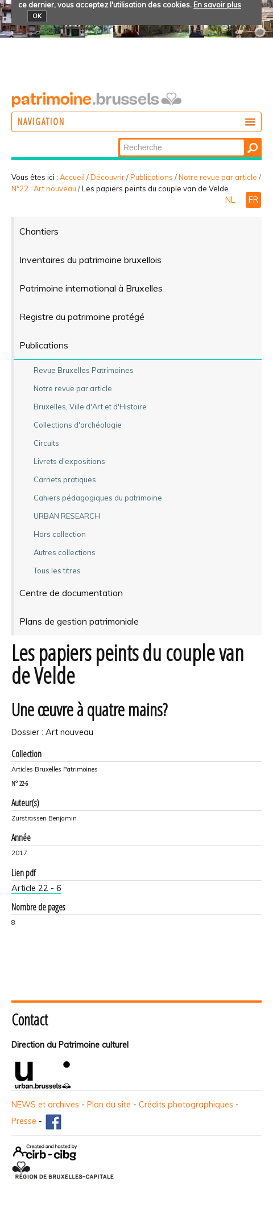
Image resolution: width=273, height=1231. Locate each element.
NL (231, 200)
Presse (23, 1121)
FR (253, 200)
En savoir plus (217, 4)
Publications (151, 177)
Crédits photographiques (186, 1104)
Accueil (72, 177)
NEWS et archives (45, 1104)
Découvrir (107, 177)
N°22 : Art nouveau (43, 188)
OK (37, 16)
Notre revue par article (218, 177)
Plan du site (109, 1104)
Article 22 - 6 (36, 888)
